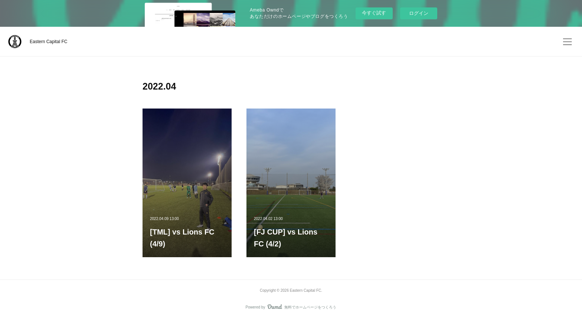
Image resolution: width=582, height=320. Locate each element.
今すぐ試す (374, 13)
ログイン (418, 13)
